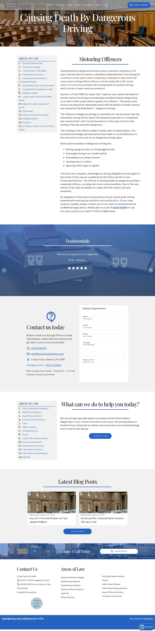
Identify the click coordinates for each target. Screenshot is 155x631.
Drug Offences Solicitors (32, 416)
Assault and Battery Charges (74, 578)
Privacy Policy (23, 589)
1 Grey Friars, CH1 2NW (27, 577)
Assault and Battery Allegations (35, 408)
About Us (50, 5)
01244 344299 (34, 585)
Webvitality (148, 620)
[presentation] (4, 270)
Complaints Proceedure (27, 593)
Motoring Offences (30, 431)
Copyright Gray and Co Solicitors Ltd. (19, 620)
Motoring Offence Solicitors (114, 577)
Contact (98, 5)
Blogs (70, 5)
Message (86, 343)
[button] (74, 280)
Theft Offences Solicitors (32, 449)
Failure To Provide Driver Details (35, 115)
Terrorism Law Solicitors (32, 442)
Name (85, 316)
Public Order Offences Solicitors (35, 438)
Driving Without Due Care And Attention (38, 85)
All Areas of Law (100, 436)
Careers (77, 5)
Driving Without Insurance (33, 74)
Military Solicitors (29, 427)
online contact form (75, 211)
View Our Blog (78, 531)
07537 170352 (53, 365)
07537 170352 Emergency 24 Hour (35, 581)
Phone (85, 334)
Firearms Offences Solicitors (34, 419)
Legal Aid (26, 457)
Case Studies (88, 5)
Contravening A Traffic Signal (34, 71)
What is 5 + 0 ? (88, 360)
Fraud (24, 423)
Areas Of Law (60, 5)
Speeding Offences (30, 118)
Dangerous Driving (29, 93)
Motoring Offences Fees (32, 63)
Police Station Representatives (35, 453)
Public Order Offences (112, 585)
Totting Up (26, 122)
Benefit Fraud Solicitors (32, 412)
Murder (25, 434)
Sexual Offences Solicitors (33, 446)
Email (85, 325)
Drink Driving (27, 111)
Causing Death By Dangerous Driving (37, 89)
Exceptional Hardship (31, 67)
